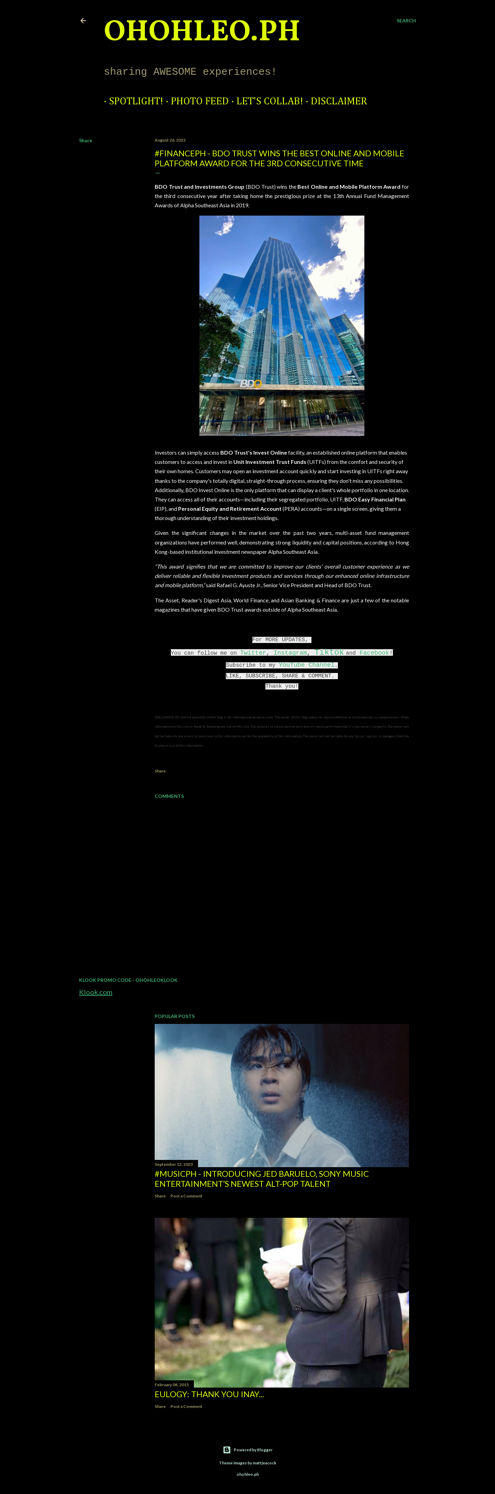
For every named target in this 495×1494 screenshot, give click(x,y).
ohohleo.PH (202, 32)
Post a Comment (186, 1196)
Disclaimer (334, 101)
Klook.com (95, 992)
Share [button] (85, 140)
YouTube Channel (306, 665)
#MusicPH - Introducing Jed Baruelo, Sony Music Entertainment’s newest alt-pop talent (262, 1179)
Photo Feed (195, 101)
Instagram (290, 653)
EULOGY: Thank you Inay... (209, 1394)
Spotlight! (131, 101)
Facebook (374, 653)
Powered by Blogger (248, 1450)
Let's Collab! (264, 101)
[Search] (406, 20)
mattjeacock (264, 1462)
